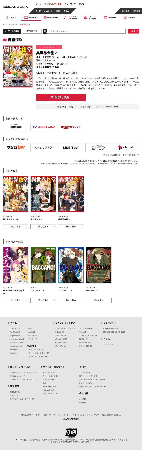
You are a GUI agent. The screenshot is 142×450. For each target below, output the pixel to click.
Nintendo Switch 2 (17, 339)
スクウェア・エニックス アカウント (23, 379)
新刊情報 (14, 24)
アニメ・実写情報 (85, 346)
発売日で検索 (31, 31)
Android (31, 332)
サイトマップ (94, 415)
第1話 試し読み (59, 97)
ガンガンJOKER (61, 339)
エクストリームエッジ (50, 394)
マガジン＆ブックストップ (65, 329)
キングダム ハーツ (49, 379)
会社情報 (82, 399)
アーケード (32, 339)
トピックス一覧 (85, 372)
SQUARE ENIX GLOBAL (111, 415)
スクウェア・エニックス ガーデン (22, 399)
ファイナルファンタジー (51, 376)
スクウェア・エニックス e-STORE (23, 372)
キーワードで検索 (11, 31)
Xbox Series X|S (16, 346)
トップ (5, 24)
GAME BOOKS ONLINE (88, 336)
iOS (29, 329)
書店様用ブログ (27, 415)
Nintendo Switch (16, 343)
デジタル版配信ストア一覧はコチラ (122, 155)
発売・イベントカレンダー (89, 376)
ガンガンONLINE (85, 329)
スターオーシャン (49, 387)
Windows (13, 353)
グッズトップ (108, 344)
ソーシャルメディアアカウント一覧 (92, 379)
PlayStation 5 (15, 332)
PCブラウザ (32, 336)
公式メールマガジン (86, 383)
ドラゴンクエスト (49, 372)
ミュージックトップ (110, 329)
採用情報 (82, 403)
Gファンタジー (60, 336)
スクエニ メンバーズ (17, 376)
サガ (44, 383)
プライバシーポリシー (62, 415)
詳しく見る (15, 226)
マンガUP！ (83, 332)
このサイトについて (43, 415)
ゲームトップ (15, 329)
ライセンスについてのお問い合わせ (92, 387)
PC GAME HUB (48, 390)
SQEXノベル (84, 339)
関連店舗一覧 (15, 392)
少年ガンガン (60, 332)
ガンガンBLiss (84, 343)
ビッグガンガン (61, 346)
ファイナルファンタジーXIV (38, 353)
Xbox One (14, 350)
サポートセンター (79, 415)
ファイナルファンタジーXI (38, 357)
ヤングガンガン (61, 343)
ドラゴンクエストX (35, 349)
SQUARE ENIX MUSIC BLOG (114, 332)
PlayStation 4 (15, 336)
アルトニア (14, 396)
